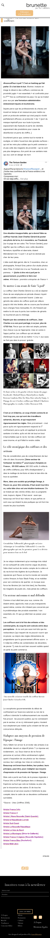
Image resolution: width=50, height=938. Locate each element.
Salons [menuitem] (20, 915)
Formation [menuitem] (22, 918)
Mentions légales (41, 927)
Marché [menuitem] (3, 920)
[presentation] (16, 902)
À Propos (37, 922)
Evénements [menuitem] (5, 918)
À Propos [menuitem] (4, 915)
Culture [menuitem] (20, 920)
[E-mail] (25, 890)
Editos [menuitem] (20, 926)
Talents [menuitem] (20, 923)
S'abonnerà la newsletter (24, 13)
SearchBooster (36, 934)
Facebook (23, 868)
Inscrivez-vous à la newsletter (25, 885)
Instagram (26, 868)
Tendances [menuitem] (5, 923)
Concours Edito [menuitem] (6, 926)
